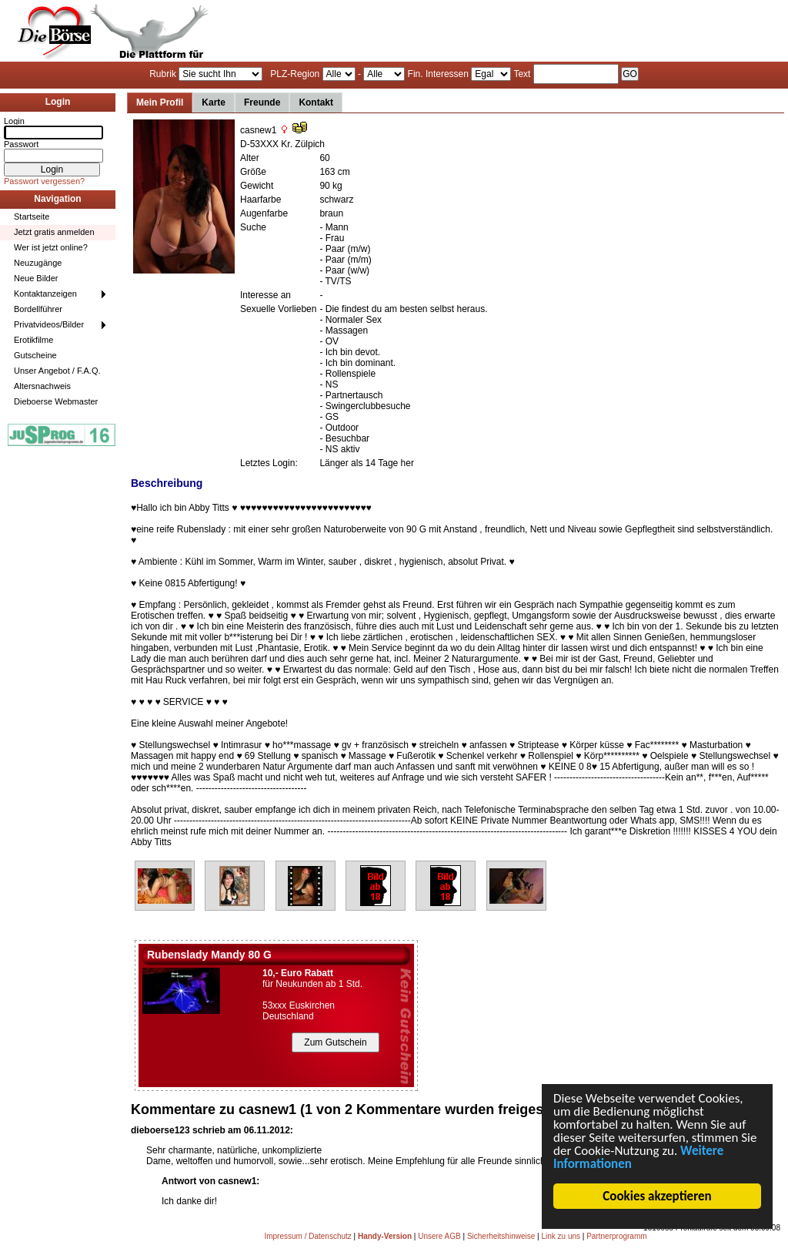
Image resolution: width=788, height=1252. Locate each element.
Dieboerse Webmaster (56, 401)
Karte (213, 102)
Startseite (31, 216)
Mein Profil (159, 102)
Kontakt (316, 102)
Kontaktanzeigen (45, 293)
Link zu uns (560, 1236)
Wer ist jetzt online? (51, 247)
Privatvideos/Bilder (49, 324)
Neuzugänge (38, 262)
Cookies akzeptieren (659, 1196)
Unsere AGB (439, 1236)
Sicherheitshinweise (501, 1236)
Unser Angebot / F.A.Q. (57, 370)
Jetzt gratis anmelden (54, 232)
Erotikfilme (33, 339)
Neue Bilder (36, 278)
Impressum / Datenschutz (307, 1236)
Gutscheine (35, 355)
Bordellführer (38, 309)
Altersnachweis (42, 386)
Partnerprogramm (616, 1236)
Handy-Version (385, 1236)
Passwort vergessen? (44, 181)
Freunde (262, 102)
